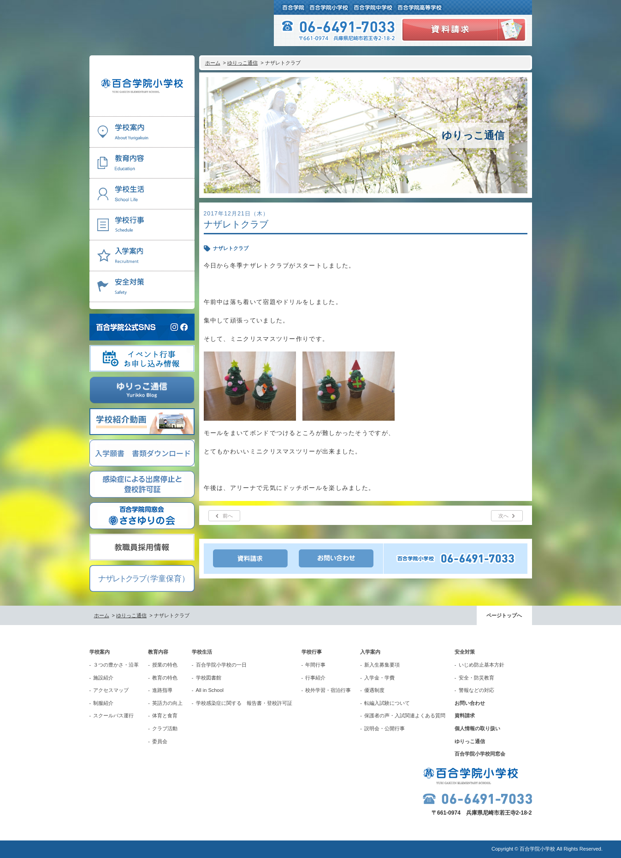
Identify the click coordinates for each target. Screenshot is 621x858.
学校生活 (202, 652)
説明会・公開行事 (384, 728)
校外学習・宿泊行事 (328, 690)
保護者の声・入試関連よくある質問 (404, 715)
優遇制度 (374, 690)
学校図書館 (208, 677)
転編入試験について (387, 703)
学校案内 (99, 652)
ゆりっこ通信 (242, 63)
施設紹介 (103, 677)
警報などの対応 (476, 690)
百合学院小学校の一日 (221, 664)
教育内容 (158, 652)
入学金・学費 (379, 677)
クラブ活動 (164, 728)
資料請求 (465, 715)
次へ (503, 515)
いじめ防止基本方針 (481, 664)
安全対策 (465, 652)
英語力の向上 (167, 703)
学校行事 (312, 652)
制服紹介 (103, 703)
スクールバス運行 (113, 715)
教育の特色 (164, 677)
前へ (228, 515)
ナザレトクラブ (230, 248)
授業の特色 (164, 664)
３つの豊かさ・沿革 (116, 664)
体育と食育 (164, 715)
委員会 (159, 741)
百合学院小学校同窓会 (480, 754)
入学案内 (370, 652)
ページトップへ (504, 615)
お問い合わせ (470, 703)
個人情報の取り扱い (477, 728)
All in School (210, 690)
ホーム (212, 63)
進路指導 (162, 690)
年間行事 (315, 664)
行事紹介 (315, 677)
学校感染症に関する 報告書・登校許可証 (244, 703)
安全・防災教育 (476, 677)
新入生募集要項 (382, 664)
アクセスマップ (111, 690)
